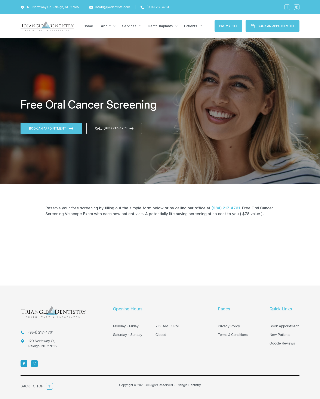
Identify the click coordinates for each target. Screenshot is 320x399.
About (109, 26)
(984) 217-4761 (225, 208)
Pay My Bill (228, 26)
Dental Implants (164, 26)
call (114, 128)
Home (88, 26)
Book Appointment (284, 326)
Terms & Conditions (233, 334)
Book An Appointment (272, 26)
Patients (194, 26)
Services (133, 26)
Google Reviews (282, 343)
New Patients (280, 334)
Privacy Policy (229, 326)
